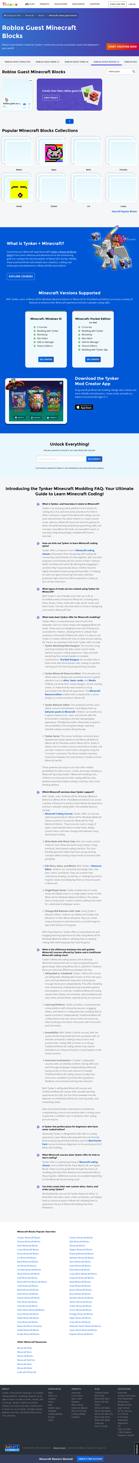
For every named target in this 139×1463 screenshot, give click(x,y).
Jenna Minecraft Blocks (80, 1293)
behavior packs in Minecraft (60, 711)
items (73, 680)
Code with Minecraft (26, 1372)
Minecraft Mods (24, 1368)
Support (95, 4)
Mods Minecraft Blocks (28, 1289)
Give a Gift (77, 1398)
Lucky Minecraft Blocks (28, 1249)
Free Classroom (125, 1398)
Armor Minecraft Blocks (81, 1309)
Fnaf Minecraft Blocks (27, 1277)
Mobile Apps (54, 1408)
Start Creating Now (122, 46)
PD (119, 1426)
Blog (50, 1392)
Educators (60, 4)
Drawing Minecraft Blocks (82, 1253)
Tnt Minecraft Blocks (26, 1265)
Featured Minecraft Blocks (82, 1277)
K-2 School (123, 1414)
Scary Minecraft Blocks (80, 1322)
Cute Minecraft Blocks (27, 1306)
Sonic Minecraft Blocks (80, 1261)
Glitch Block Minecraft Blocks (31, 1309)
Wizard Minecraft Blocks (28, 1273)
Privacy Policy (59, 1448)
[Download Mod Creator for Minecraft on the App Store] (84, 406)
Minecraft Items (24, 1364)
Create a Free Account (90, 1459)
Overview (76, 1392)
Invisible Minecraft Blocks (29, 1269)
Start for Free (117, 4)
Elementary (123, 1401)
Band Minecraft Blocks (27, 1261)
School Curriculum (127, 1395)
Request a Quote (126, 1435)
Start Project (51, 97)
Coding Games (102, 1392)
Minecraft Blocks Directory (29, 1326)
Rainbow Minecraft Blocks (82, 1257)
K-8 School (123, 1417)
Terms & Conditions (43, 1448)
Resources (78, 4)
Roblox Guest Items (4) (76, 61)
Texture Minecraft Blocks (28, 1241)
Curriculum (77, 1395)
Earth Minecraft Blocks (27, 1293)
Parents (44, 4)
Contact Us (101, 1448)
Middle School (125, 1404)
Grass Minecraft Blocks (28, 1314)
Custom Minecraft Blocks (81, 1237)
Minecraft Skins (24, 1352)
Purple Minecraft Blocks (28, 1334)
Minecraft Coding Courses (59, 813)
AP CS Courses (125, 1411)
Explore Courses (21, 276)
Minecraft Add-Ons (26, 1360)
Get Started (46, 359)
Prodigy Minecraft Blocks (81, 1314)
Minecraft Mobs (24, 1348)
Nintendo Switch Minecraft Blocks (85, 1326)
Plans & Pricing (79, 1411)
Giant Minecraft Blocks (80, 1265)
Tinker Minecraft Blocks (80, 1306)
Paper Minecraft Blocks (80, 1318)
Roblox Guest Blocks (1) (106, 61)
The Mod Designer (69, 659)
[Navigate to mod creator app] (36, 400)
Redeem (75, 1401)
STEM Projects (125, 1432)
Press (51, 1401)
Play (30, 4)
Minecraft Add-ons (104, 1414)
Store (50, 1420)
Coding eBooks (55, 1414)
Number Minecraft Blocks (81, 1297)
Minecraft (29, 15)
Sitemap (52, 1411)
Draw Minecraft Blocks (80, 1285)
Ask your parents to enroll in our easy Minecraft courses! (69, 450)
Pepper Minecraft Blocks (81, 1249)
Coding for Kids (14, 15)
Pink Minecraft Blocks (27, 1301)
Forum (51, 1417)
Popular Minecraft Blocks (81, 1334)
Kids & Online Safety (76, 1448)
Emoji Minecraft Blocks (28, 1253)
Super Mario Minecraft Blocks (83, 1330)
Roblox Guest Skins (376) (17, 61)
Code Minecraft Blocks (27, 1285)
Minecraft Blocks (77, 1245)
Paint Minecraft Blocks (27, 1245)
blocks (92, 680)
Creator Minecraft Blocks (28, 1237)
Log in (132, 4)
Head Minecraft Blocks (80, 1281)
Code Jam (99, 1423)
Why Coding (77, 1404)
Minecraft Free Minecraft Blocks (32, 1281)
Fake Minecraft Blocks (80, 1269)
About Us (52, 1395)
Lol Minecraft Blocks (26, 1257)
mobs (80, 680)
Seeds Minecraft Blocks (28, 1330)
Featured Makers (80, 1408)
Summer (76, 1417)
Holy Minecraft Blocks (27, 1322)
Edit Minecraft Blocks (79, 1241)
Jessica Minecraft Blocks (81, 1289)
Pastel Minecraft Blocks (28, 1318)
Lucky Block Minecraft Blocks (83, 1273)
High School (123, 1408)
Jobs (50, 1404)
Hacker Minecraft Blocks (28, 1297)
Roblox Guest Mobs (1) (47, 61)
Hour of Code (101, 1426)
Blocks (42, 15)
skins (66, 680)
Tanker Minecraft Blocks (81, 1301)
